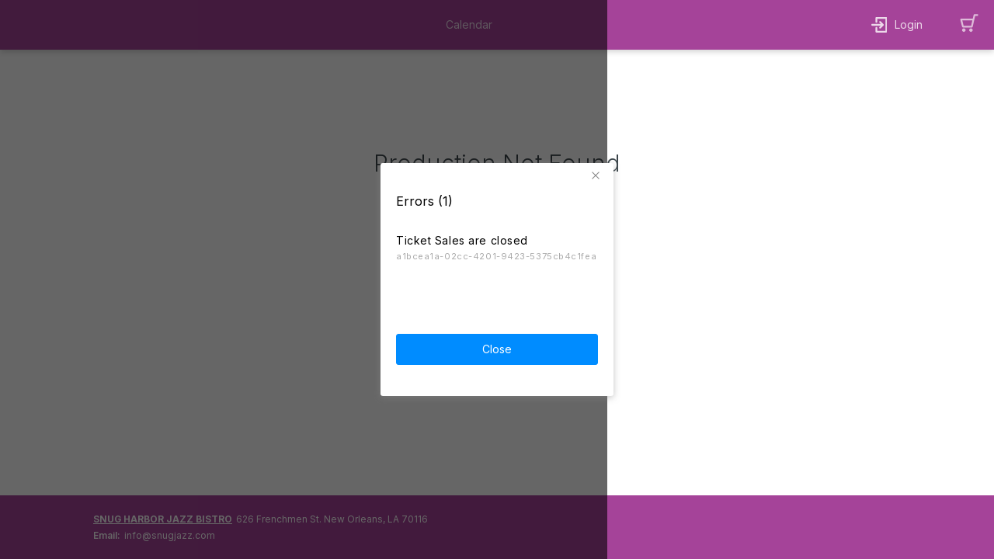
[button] (597, 174)
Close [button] (497, 347)
